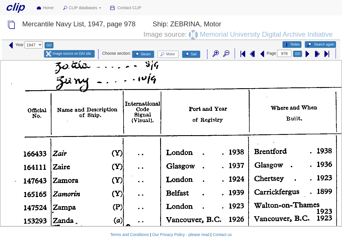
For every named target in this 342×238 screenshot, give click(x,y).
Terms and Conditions (129, 234)
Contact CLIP (125, 8)
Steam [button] (142, 54)
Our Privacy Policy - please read (180, 234)
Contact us (222, 234)
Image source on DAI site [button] (68, 53)
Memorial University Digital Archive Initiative (266, 34)
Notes (292, 44)
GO (49, 45)
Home (44, 8)
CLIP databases (81, 8)
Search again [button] (320, 44)
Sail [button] (190, 54)
